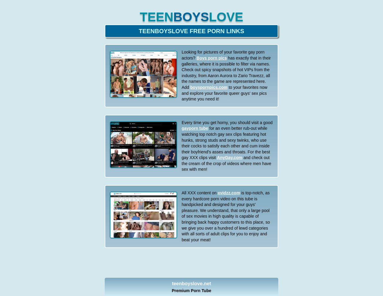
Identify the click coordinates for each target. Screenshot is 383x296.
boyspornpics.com (208, 87)
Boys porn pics (212, 58)
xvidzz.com (229, 192)
